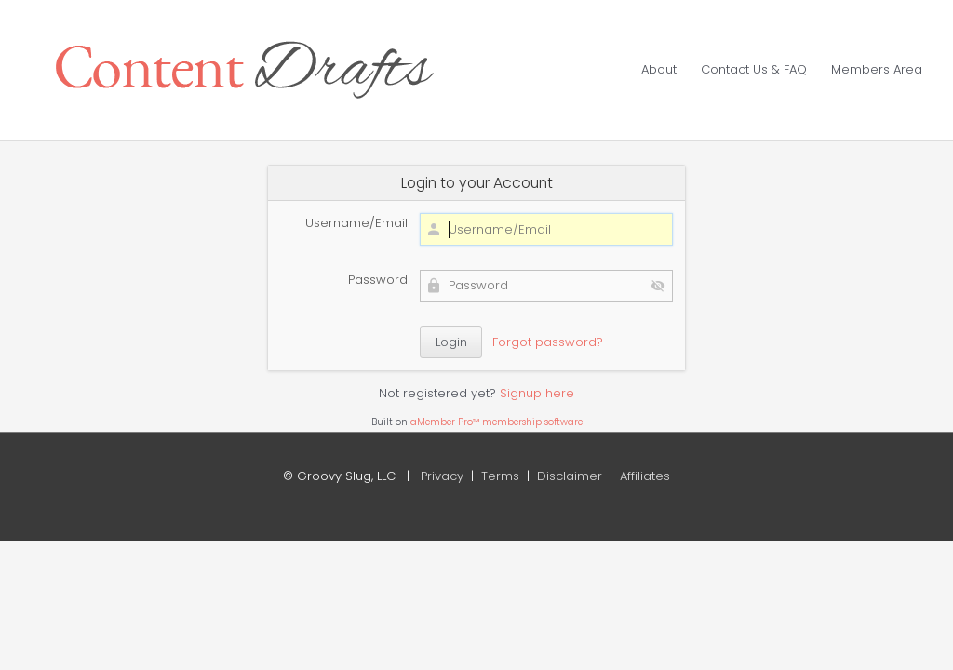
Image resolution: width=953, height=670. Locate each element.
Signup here (537, 393)
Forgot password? (547, 342)
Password (378, 279)
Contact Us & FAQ (754, 69)
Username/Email (356, 223)
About (659, 69)
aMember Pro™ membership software (496, 422)
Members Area (876, 69)
